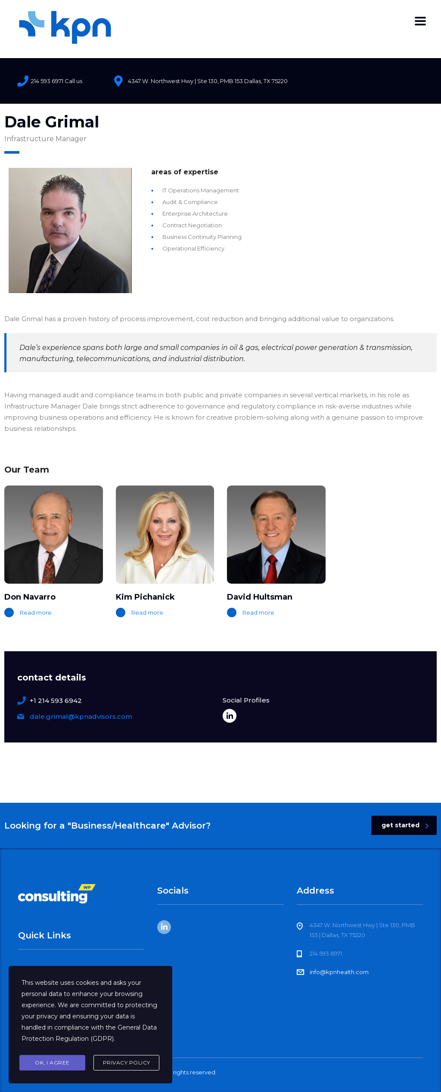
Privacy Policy (126, 1062)
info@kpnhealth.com (339, 971)
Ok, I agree (52, 1062)
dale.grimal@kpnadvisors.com (81, 716)
